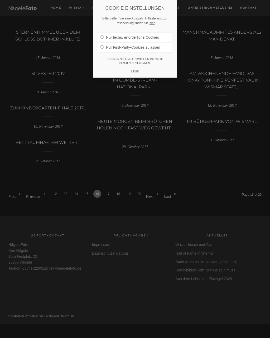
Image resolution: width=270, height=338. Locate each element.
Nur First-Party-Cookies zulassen (130, 47)
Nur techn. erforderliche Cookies (129, 37)
